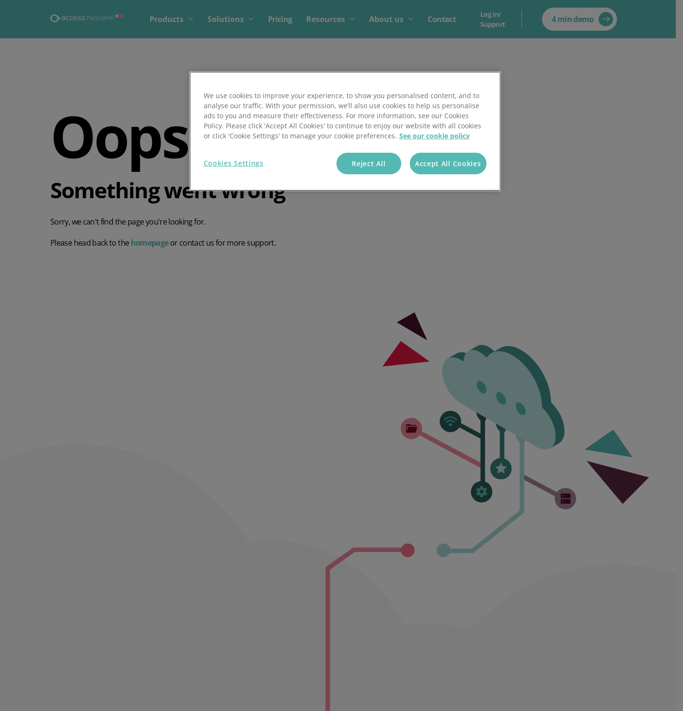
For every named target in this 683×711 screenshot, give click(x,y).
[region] (345, 131)
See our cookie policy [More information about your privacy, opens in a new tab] (434, 135)
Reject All (368, 163)
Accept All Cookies (448, 163)
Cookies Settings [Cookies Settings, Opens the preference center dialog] (234, 163)
